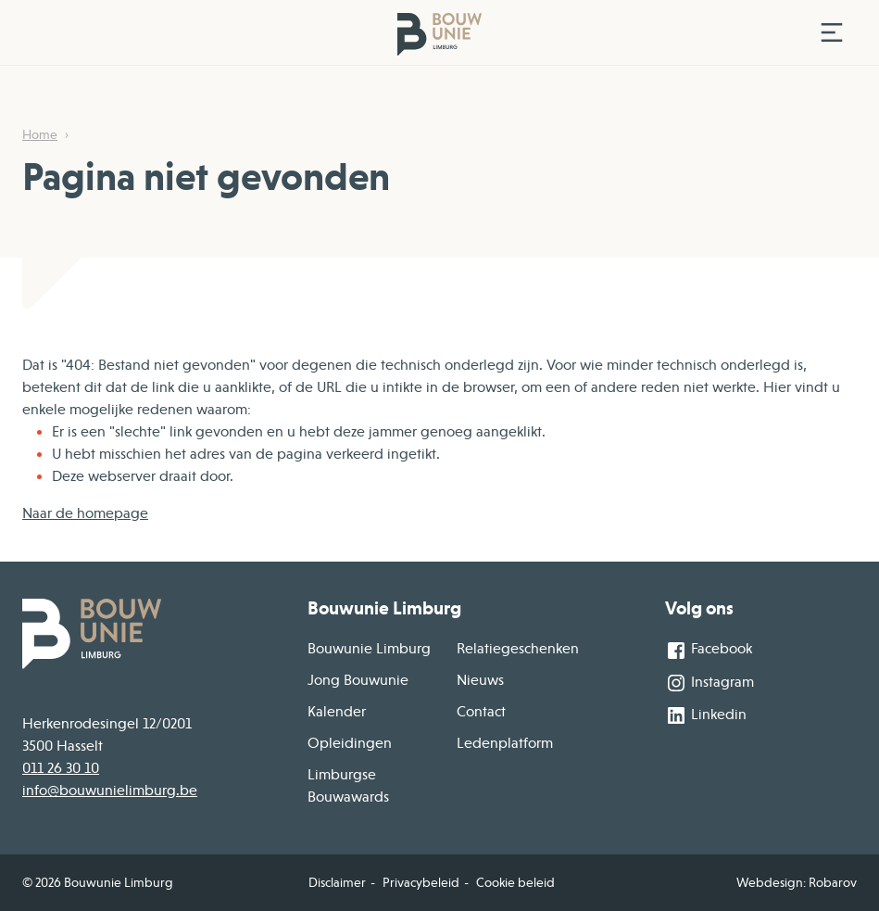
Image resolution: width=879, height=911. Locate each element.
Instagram (709, 683)
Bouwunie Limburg (369, 648)
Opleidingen (350, 743)
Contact (481, 711)
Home (39, 134)
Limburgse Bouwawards (348, 785)
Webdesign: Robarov (796, 882)
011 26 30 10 (60, 768)
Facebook (708, 650)
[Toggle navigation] (832, 32)
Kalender (337, 711)
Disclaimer (337, 882)
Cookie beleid (515, 882)
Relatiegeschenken (518, 648)
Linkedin (706, 715)
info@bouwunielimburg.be (109, 790)
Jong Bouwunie (358, 680)
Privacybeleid (421, 882)
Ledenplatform (505, 743)
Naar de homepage (85, 513)
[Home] (414, 32)
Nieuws (480, 680)
